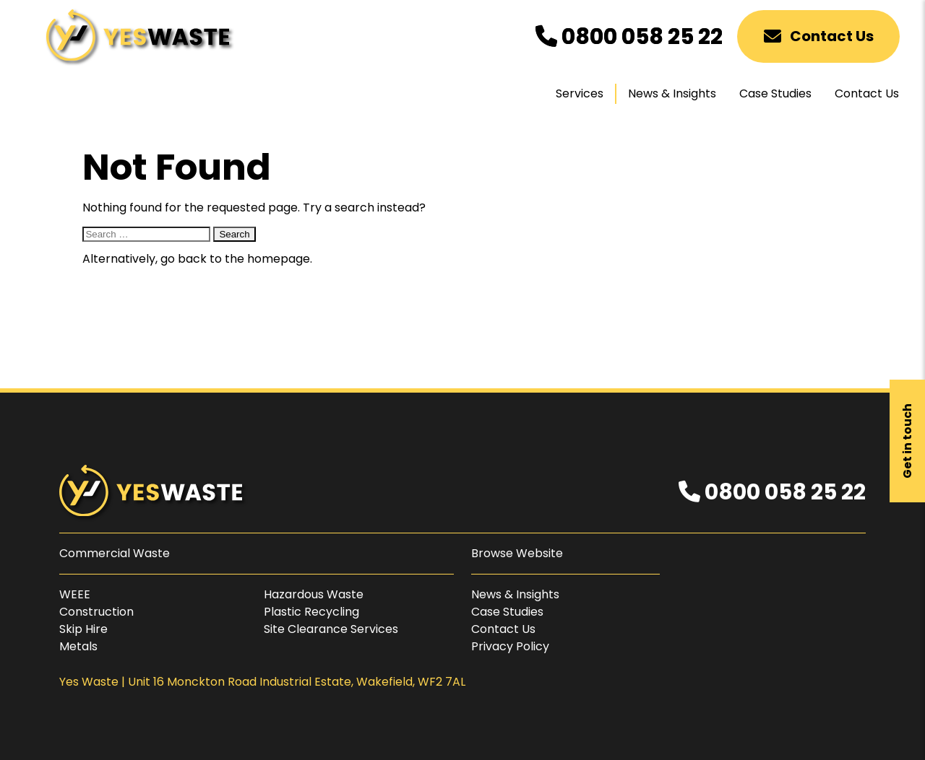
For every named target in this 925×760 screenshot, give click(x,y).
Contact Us (819, 36)
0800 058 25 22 (629, 37)
